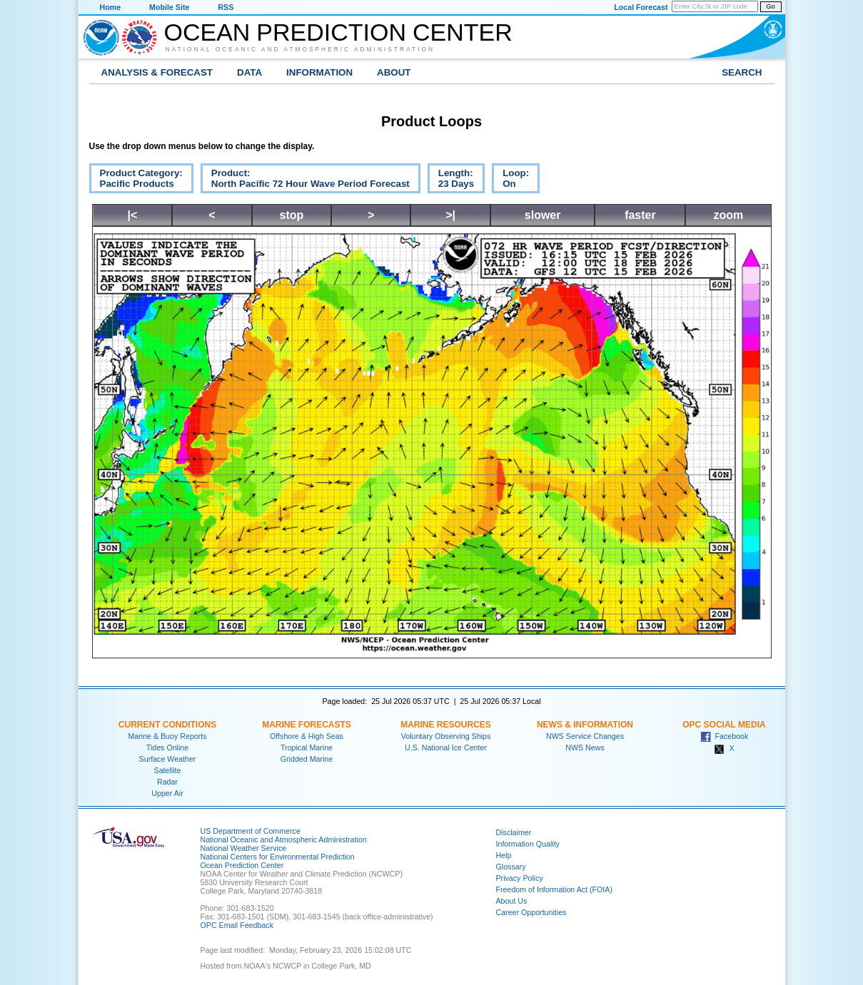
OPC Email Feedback (237, 925)
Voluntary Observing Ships (446, 736)
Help (504, 855)
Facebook (724, 736)
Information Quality (528, 843)
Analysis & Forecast (157, 72)
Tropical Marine (307, 747)
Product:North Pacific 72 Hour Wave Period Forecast (305, 180)
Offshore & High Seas (306, 736)
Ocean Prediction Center (338, 32)
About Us (512, 901)
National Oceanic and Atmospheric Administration (300, 49)
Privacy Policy (519, 878)
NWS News (584, 747)
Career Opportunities (531, 912)
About (393, 72)
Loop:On (510, 180)
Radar (167, 781)
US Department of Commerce (251, 831)
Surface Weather (167, 759)
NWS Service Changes (585, 736)
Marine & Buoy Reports (167, 736)
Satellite (167, 770)
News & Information (585, 725)
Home (110, 7)
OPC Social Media (723, 725)
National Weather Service (244, 848)
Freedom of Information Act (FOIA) (554, 889)
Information (319, 72)
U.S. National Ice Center (446, 747)
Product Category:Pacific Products (136, 180)
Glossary (511, 866)
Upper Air (167, 793)
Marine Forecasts (306, 725)
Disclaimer (514, 832)
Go (770, 6)
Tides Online (167, 747)
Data (249, 72)
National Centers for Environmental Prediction (278, 856)
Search (742, 72)
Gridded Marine (307, 759)
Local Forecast (640, 7)
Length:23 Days (451, 180)
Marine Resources (445, 725)
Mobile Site (169, 7)
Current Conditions (167, 725)
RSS (225, 7)
